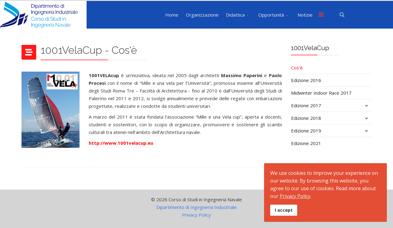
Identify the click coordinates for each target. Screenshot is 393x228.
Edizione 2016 (306, 80)
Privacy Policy (196, 215)
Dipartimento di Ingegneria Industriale (196, 207)
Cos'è (297, 68)
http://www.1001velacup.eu (121, 143)
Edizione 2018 (306, 118)
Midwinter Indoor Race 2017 (321, 93)
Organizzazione (202, 15)
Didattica (235, 15)
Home (171, 15)
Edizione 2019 (306, 131)
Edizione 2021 (306, 143)
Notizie (305, 15)
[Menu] (321, 15)
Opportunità (271, 15)
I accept (284, 210)
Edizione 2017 (306, 105)
